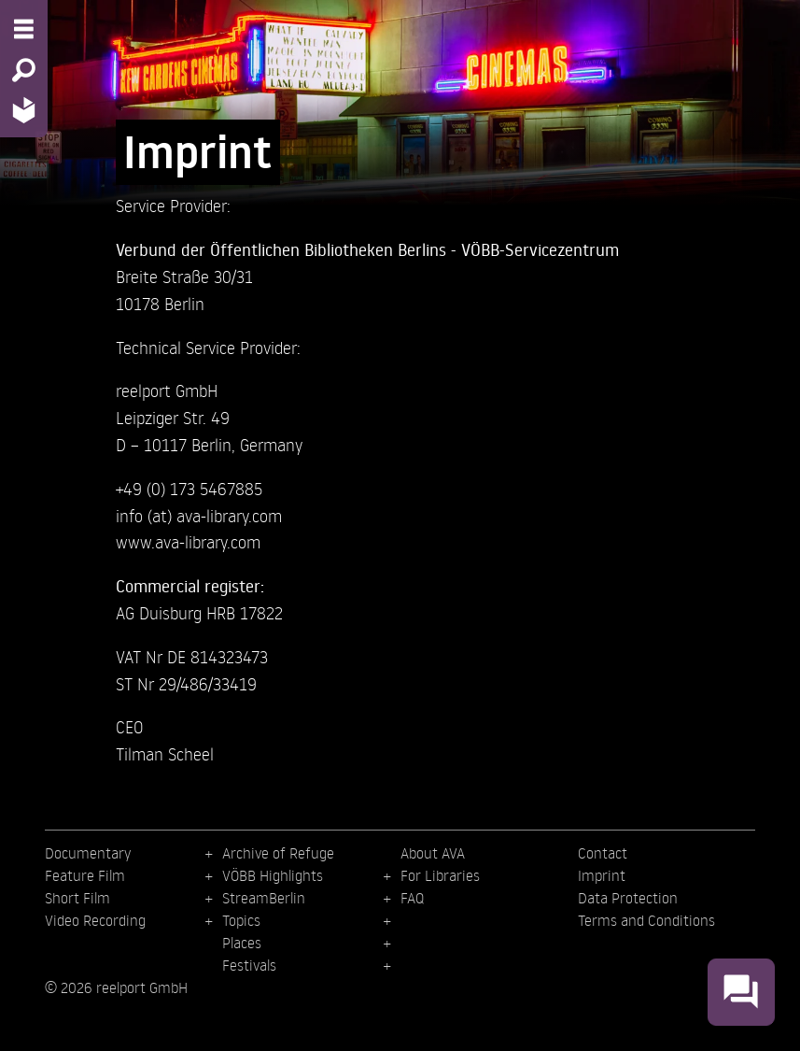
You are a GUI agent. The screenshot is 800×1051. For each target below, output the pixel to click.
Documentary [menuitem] (88, 853)
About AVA (432, 853)
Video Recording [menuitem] (95, 920)
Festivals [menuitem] (249, 965)
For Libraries (440, 875)
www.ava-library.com (188, 541)
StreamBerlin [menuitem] (263, 897)
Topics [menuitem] (241, 920)
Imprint (601, 875)
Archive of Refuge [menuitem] (278, 853)
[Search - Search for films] (23, 70)
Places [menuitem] (241, 942)
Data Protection (628, 897)
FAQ (412, 897)
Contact (602, 853)
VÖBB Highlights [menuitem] (272, 875)
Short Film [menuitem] (77, 897)
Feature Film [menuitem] (85, 875)
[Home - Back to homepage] (23, 110)
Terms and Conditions (646, 920)
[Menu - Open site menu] (23, 29)
